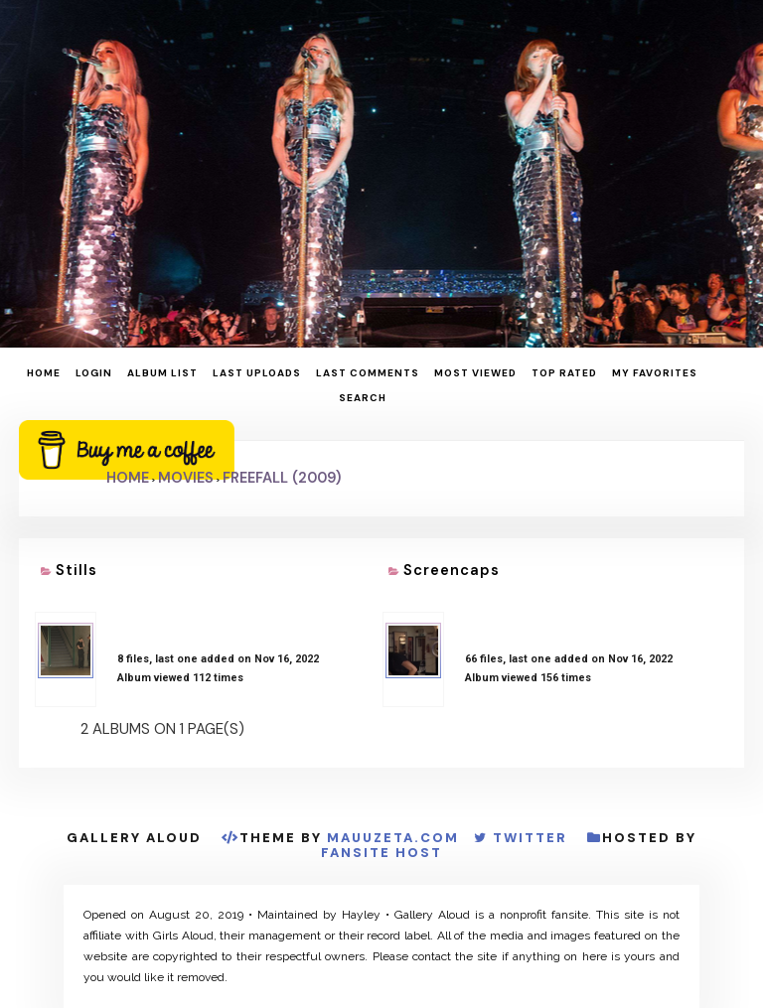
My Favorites (654, 372)
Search (362, 397)
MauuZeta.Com (393, 837)
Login (94, 372)
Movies (186, 478)
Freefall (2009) (282, 478)
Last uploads (257, 372)
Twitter (530, 837)
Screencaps (451, 570)
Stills (76, 570)
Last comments (367, 372)
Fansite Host (381, 852)
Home (44, 372)
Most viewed (475, 372)
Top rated (564, 372)
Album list (162, 372)
